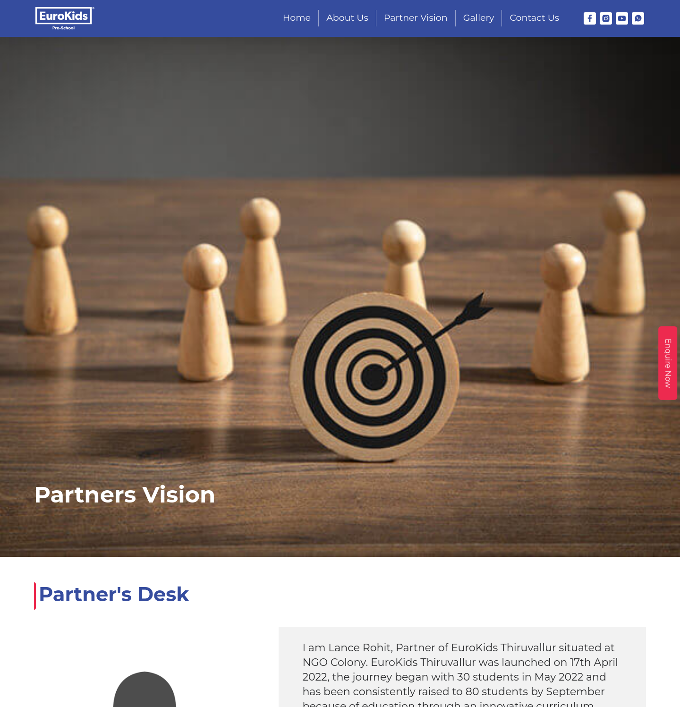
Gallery (478, 17)
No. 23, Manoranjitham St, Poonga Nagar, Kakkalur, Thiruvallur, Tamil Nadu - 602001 (206, 651)
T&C (522, 636)
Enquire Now (667, 362)
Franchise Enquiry (501, 592)
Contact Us (534, 17)
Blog (553, 592)
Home (297, 17)
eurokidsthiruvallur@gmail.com (208, 625)
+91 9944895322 (241, 611)
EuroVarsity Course (605, 592)
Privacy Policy (567, 636)
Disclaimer (536, 649)
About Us (347, 17)
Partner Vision (416, 17)
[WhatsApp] (638, 18)
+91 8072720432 (179, 611)
